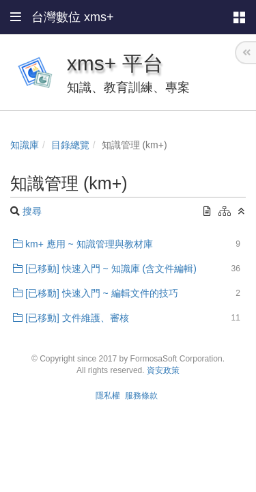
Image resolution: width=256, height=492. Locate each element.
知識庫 (24, 144)
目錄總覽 (70, 144)
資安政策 (163, 370)
